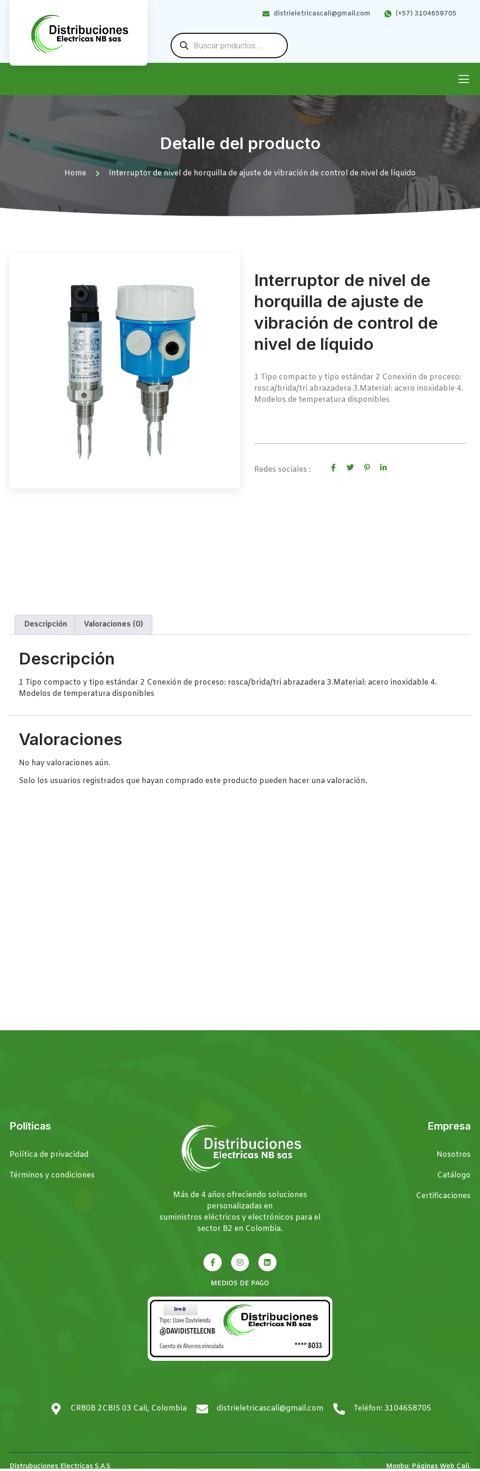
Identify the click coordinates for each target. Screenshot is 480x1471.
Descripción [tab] (46, 624)
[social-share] (333, 468)
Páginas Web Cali (440, 1466)
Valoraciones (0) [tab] (113, 624)
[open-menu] (464, 80)
